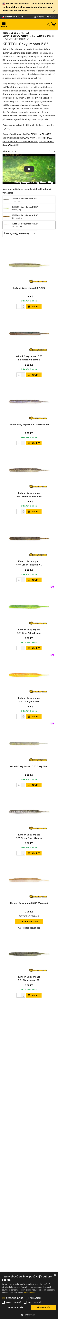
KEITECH (25, 33)
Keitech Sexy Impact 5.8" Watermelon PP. (29, 978)
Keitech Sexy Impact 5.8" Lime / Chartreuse (29, 631)
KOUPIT (34, 306)
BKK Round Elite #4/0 (41, 134)
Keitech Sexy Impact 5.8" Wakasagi (29, 903)
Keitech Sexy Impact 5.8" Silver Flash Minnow (29, 836)
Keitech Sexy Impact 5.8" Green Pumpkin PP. (29, 563)
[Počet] (20, 306)
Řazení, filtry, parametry (20, 234)
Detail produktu (29, 921)
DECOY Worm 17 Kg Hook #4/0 (36, 138)
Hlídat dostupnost (29, 927)
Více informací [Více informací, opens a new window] (30, 1292)
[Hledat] (48, 24)
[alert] (29, 1295)
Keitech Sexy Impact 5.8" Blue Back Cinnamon (29, 358)
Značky (14, 33)
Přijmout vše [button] (43, 1307)
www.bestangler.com (36, 7)
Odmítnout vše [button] (15, 1307)
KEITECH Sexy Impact (42, 36)
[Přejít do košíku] (54, 24)
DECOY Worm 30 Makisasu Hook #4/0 (20, 141)
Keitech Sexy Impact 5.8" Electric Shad (29, 424)
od (14, 16)
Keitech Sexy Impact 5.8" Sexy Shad (29, 766)
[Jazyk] (40, 16)
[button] (54, 10)
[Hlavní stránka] (26, 24)
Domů (5, 33)
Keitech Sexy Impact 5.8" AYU (29, 288)
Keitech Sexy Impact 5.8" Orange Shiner (29, 700)
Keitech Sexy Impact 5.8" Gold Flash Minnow (29, 495)
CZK (51, 16)
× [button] (55, 1275)
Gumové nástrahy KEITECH (16, 36)
